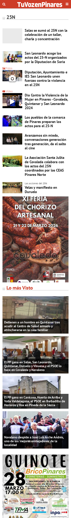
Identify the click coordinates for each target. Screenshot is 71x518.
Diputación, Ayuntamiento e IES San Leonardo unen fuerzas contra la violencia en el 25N (46, 78)
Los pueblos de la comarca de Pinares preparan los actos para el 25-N (45, 121)
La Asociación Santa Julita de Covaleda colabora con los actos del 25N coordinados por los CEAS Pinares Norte (44, 166)
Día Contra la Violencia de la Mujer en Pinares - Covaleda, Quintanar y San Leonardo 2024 (46, 101)
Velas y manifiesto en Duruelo (41, 189)
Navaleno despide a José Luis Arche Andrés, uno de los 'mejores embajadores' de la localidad (34, 441)
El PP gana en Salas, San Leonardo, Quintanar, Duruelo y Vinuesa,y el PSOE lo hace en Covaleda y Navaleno (33, 366)
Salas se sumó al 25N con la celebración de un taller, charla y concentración (46, 34)
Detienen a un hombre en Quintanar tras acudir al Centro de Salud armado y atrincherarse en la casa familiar (32, 326)
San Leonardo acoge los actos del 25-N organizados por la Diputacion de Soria (46, 57)
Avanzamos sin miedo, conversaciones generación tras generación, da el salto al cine (45, 141)
